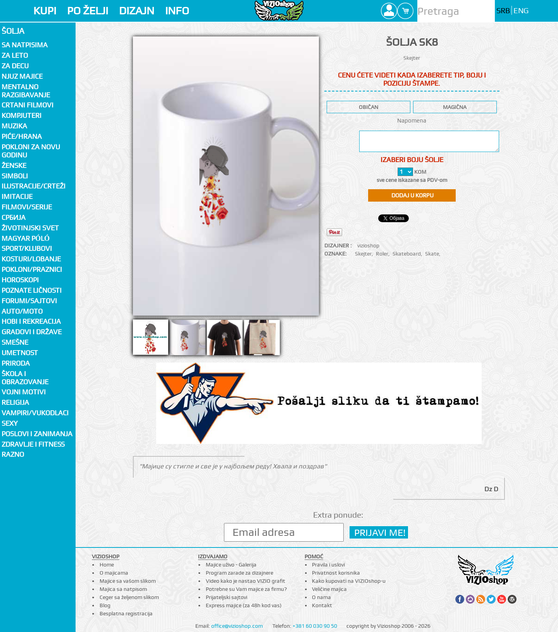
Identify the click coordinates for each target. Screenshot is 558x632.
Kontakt (322, 605)
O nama (321, 597)
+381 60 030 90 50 (315, 626)
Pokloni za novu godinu (31, 151)
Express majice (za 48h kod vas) (244, 605)
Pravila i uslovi (328, 564)
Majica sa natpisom (123, 589)
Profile (389, 11)
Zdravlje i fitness (33, 444)
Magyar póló (26, 238)
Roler (382, 253)
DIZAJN (136, 10)
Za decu (15, 66)
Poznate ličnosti (32, 290)
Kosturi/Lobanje (31, 259)
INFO (177, 10)
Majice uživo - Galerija (231, 564)
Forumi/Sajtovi (29, 301)
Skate (432, 253)
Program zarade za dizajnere (239, 573)
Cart (405, 11)
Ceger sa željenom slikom (129, 597)
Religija (15, 402)
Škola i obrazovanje (25, 378)
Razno (13, 454)
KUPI (44, 10)
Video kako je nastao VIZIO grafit (245, 581)
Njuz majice (22, 76)
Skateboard (407, 253)
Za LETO (15, 55)
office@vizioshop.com (237, 626)
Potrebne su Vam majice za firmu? (246, 589)
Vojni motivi (24, 392)
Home (107, 564)
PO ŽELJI (87, 10)
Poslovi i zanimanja (37, 434)
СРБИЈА (14, 217)
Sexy (10, 423)
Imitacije (17, 196)
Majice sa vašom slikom (128, 581)
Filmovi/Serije (27, 207)
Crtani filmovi (27, 105)
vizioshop (368, 245)
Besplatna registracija (126, 613)
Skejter (363, 253)
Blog (105, 605)
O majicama (114, 573)
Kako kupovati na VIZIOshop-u (349, 581)
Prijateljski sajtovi (226, 597)
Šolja (13, 31)
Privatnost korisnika (336, 573)
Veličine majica (329, 589)
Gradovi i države (32, 332)
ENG (521, 10)
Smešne (15, 342)
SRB (503, 10)
